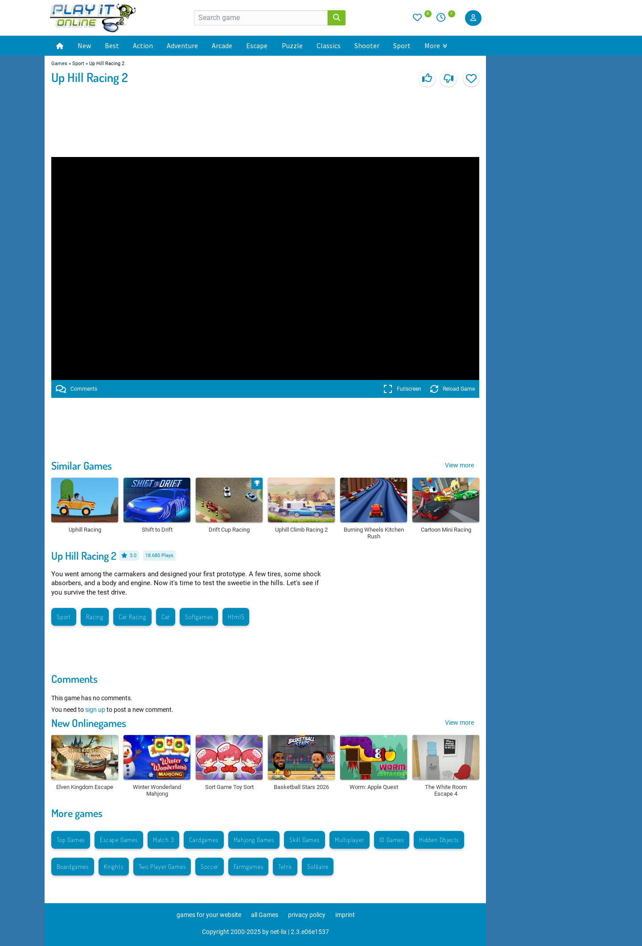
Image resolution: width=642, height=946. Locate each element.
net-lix (278, 931)
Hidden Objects (439, 839)
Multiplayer (349, 839)
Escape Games (119, 839)
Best (112, 45)
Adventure (182, 45)
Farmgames (248, 866)
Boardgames (73, 866)
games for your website (209, 914)
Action (143, 45)
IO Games (391, 839)
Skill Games (304, 839)
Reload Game (452, 389)
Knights (113, 866)
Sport (402, 45)
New (84, 45)
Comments (76, 388)
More (435, 45)
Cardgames (203, 839)
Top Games (71, 839)
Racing (94, 616)
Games (59, 63)
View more (459, 465)
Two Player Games (162, 866)
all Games (264, 914)
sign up (95, 709)
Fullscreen (402, 388)
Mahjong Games (254, 839)
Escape (257, 45)
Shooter (366, 45)
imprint (345, 914)
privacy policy (306, 914)
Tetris (285, 866)
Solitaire (317, 866)
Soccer (209, 866)
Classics (329, 45)
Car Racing (132, 616)
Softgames (199, 616)
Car (165, 616)
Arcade (222, 45)
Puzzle (292, 45)
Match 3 (163, 839)
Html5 (236, 616)
